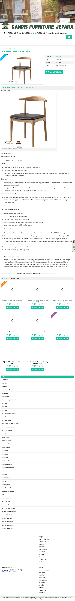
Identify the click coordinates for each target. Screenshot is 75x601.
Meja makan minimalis (8, 467)
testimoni (42, 562)
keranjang (42, 547)
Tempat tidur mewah (7, 521)
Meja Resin (5, 471)
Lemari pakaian (6, 447)
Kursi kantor (5, 410)
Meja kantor (5, 454)
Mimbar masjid (6, 484)
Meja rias (4, 474)
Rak (3, 494)
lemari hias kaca (6, 440)
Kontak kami (43, 549)
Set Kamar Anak (6, 501)
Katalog (41, 544)
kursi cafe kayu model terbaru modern (12, 331)
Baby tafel (4, 383)
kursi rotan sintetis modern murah (62, 300)
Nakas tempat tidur (7, 488)
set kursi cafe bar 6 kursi (62, 331)
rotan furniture (6, 498)
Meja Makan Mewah (7, 464)
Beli (16, 307)
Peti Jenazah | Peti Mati (8, 491)
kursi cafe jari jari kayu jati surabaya (12, 300)
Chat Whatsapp (53, 72)
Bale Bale (4, 386)
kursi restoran (6, 417)
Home (2, 49)
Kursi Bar (4, 403)
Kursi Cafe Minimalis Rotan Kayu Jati (37, 331)
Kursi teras (5, 434)
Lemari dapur (5, 437)
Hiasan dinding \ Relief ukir (9, 400)
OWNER (42, 552)
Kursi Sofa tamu (6, 420)
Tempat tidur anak (7, 515)
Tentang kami (43, 559)
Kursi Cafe (8, 49)
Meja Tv (4, 481)
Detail (9, 307)
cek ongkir (42, 542)
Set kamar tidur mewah (8, 508)
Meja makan (5, 457)
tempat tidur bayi (7, 518)
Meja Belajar (5, 450)
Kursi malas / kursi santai (9, 413)
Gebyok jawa (5, 396)
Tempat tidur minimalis (8, 525)
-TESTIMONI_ (5, 379)
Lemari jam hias (6, 444)
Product (41, 557)
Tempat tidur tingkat (7, 528)
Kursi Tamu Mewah (7, 430)
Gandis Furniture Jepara (37, 599)
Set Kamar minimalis (7, 505)
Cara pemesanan (44, 539)
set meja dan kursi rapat (9, 511)
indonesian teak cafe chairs (15, 51)
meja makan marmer (7, 461)
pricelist (41, 554)
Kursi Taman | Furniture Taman (10, 423)
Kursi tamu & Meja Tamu (8, 427)
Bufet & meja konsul (7, 390)
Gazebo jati (5, 393)
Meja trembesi (6, 477)
